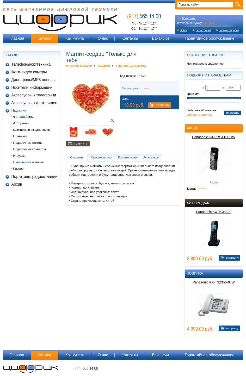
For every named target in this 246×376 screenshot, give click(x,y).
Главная (16, 38)
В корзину (163, 105)
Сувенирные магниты (28, 162)
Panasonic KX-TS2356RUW (214, 282)
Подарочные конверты (29, 149)
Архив (16, 184)
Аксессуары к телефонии (33, 95)
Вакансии (160, 38)
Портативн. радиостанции (34, 177)
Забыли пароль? (229, 30)
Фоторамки (21, 123)
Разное (18, 168)
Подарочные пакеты (28, 142)
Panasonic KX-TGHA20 (213, 212)
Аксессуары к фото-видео (34, 103)
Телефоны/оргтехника (31, 64)
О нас (103, 38)
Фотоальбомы (23, 117)
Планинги (20, 136)
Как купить (74, 38)
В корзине (188, 18)
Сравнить (80, 143)
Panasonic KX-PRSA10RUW (213, 137)
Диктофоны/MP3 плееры (33, 80)
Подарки (18, 110)
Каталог (45, 38)
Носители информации (31, 87)
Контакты (130, 38)
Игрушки (19, 155)
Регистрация (203, 30)
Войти (183, 30)
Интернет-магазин (79, 65)
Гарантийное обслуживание (209, 38)
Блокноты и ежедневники (31, 130)
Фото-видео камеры (29, 72)
